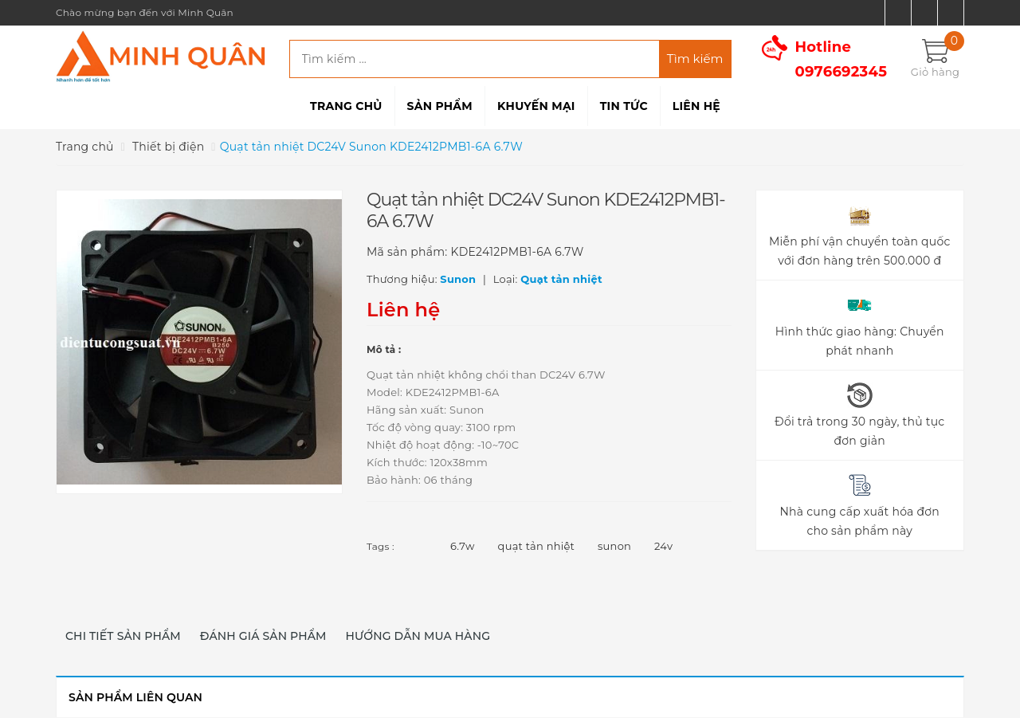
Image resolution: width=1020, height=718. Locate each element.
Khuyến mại (536, 106)
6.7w (462, 545)
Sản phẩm (440, 106)
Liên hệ (696, 106)
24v (663, 545)
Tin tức (624, 106)
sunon (614, 545)
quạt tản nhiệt (536, 545)
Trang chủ (346, 106)
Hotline (841, 59)
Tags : (380, 546)
